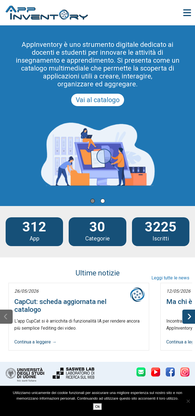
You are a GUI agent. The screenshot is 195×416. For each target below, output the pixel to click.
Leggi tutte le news (170, 278)
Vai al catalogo (98, 100)
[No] (188, 401)
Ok (97, 406)
